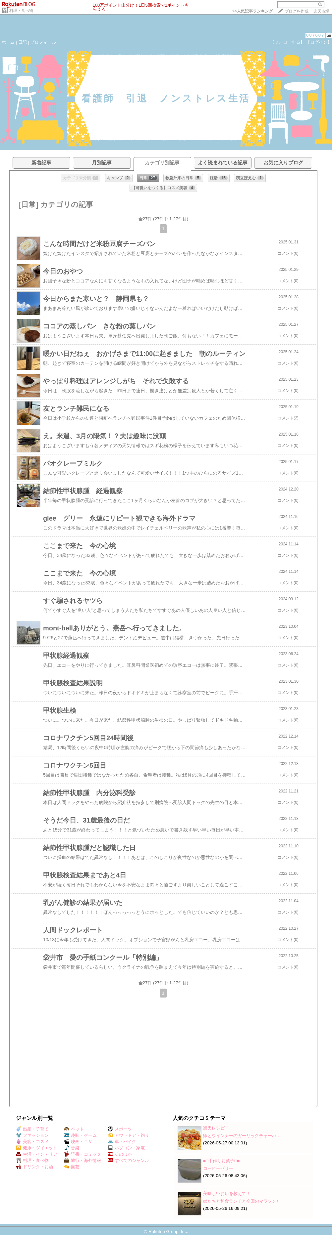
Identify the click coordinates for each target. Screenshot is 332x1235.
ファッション (32, 1135)
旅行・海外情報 (82, 1160)
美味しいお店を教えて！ (226, 1193)
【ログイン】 (319, 42)
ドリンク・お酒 (34, 1166)
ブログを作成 (296, 11)
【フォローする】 (287, 42)
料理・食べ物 (21, 10)
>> (252, 11)
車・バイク (122, 1141)
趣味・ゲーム (80, 1135)
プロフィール (43, 42)
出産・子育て (32, 1129)
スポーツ (120, 1129)
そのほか (120, 1154)
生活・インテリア (36, 1154)
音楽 (72, 1147)
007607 (315, 35)
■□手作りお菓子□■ (221, 1160)
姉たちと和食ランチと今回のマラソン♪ (241, 1201)
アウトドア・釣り (128, 1135)
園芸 (72, 1166)
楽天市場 (321, 11)
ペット (74, 1129)
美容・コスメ (32, 1141)
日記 (22, 42)
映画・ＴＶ (78, 1141)
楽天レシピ (214, 1128)
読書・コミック (82, 1154)
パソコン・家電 (126, 1147)
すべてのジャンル (128, 1160)
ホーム (8, 42)
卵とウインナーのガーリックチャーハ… (242, 1135)
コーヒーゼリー (218, 1168)
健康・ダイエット (36, 1147)
